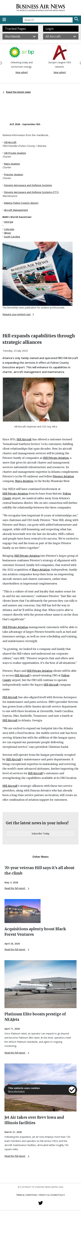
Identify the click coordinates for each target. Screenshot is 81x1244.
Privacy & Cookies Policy (52, 1195)
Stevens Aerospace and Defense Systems (28, 185)
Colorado (9, 229)
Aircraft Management (16, 210)
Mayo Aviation (12, 163)
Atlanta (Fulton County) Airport (21, 202)
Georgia (8, 221)
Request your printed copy (18, 314)
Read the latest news (17, 92)
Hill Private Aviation (15, 153)
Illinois (7, 232)
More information (16, 1091)
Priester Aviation (13, 174)
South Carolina (12, 236)
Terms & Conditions (26, 1195)
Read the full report (16, 888)
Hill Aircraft (10, 142)
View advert (21, 72)
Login (50, 29)
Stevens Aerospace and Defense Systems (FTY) (31, 192)
